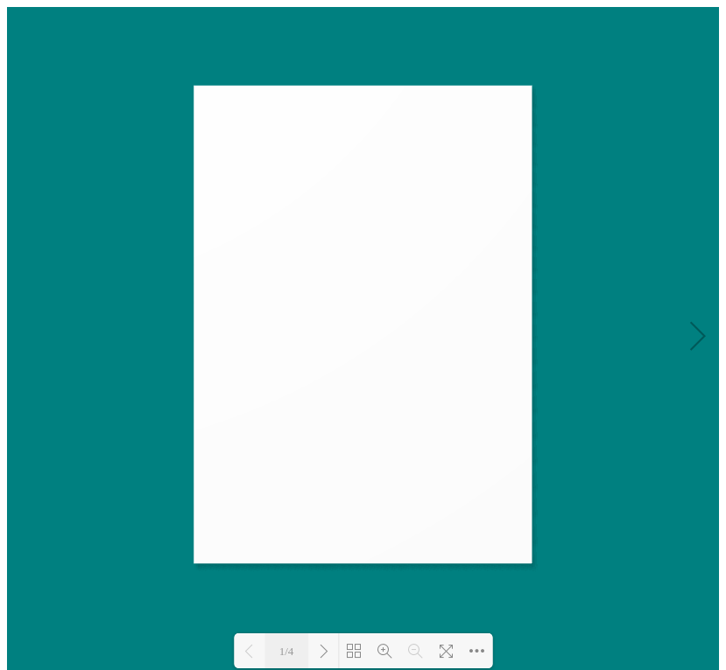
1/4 (286, 651)
